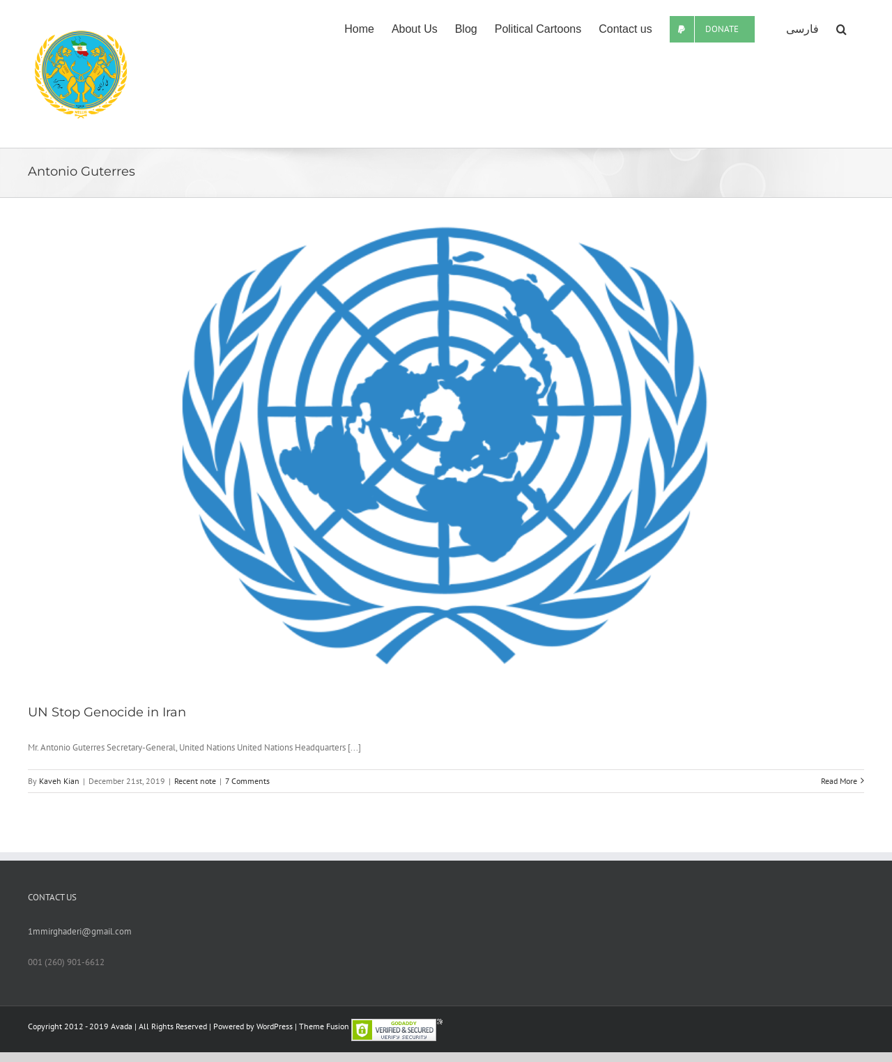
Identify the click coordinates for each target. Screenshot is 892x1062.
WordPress (274, 1026)
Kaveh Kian (59, 781)
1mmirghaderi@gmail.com (80, 931)
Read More (839, 781)
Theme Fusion (324, 1026)
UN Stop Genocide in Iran (107, 712)
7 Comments (247, 781)
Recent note (195, 781)
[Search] (841, 29)
